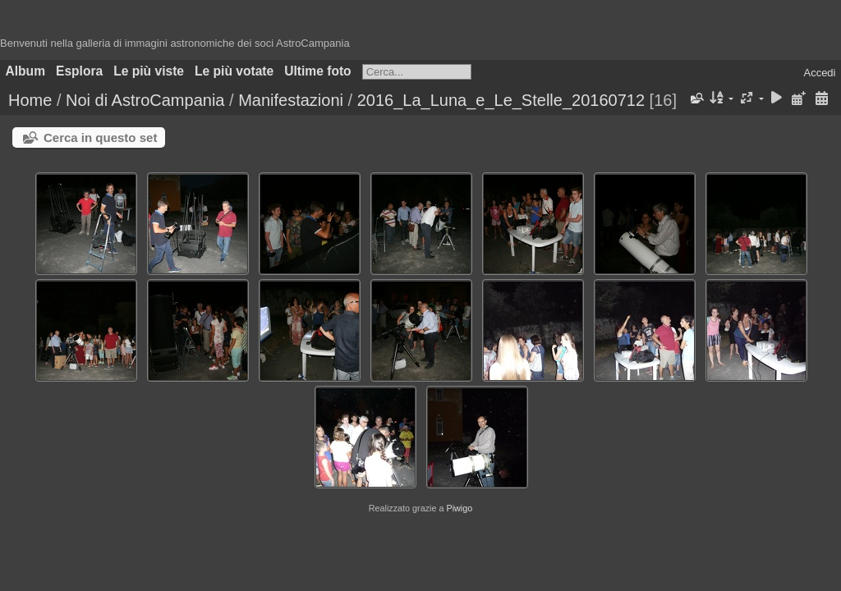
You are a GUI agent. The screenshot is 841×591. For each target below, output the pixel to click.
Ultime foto (317, 71)
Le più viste (148, 71)
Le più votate (234, 71)
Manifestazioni (290, 100)
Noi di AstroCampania (145, 100)
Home (30, 100)
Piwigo (459, 508)
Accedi (819, 72)
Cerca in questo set (100, 137)
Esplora (79, 71)
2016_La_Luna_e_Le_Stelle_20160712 (501, 100)
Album (26, 71)
